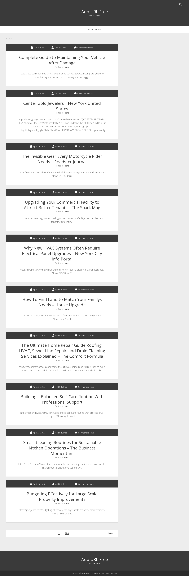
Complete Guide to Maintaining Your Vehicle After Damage (62, 60)
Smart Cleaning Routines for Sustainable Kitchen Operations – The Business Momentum (62, 448)
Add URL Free (94, 11)
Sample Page (94, 29)
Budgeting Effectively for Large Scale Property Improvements (62, 496)
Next (111, 533)
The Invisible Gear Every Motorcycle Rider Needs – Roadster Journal (62, 158)
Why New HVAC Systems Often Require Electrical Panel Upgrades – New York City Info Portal (62, 253)
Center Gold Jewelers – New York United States (62, 105)
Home (66, 67)
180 (67, 533)
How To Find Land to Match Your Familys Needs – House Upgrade (62, 302)
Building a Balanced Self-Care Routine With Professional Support (62, 399)
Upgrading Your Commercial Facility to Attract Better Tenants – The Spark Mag (62, 204)
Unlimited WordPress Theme (85, 573)
